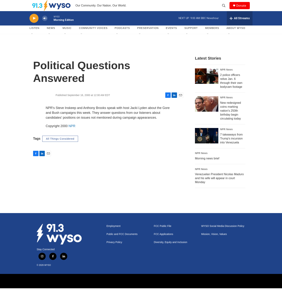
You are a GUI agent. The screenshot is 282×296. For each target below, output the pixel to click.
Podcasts (122, 35)
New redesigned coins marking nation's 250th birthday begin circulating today (230, 118)
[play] (34, 26)
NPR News (226, 77)
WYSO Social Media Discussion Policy (222, 234)
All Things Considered (60, 146)
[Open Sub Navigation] (32, 41)
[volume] (45, 26)
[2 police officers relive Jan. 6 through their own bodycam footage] (206, 84)
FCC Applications (163, 242)
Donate (243, 9)
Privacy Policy (114, 250)
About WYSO (235, 35)
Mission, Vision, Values (214, 242)
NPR (72, 134)
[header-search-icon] (225, 9)
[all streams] (240, 26)
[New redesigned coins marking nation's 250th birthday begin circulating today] (206, 111)
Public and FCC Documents (122, 242)
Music (67, 35)
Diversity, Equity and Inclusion (170, 250)
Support (191, 35)
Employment (113, 234)
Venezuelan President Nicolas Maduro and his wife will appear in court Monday (219, 186)
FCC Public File (162, 234)
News (51, 35)
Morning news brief (207, 166)
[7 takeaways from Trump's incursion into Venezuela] (206, 143)
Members (212, 35)
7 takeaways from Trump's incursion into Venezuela (231, 146)
